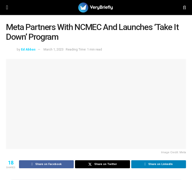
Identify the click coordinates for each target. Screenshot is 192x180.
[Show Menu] (7, 7)
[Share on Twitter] (102, 164)
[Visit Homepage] (95, 7)
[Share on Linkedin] (158, 164)
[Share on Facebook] (46, 164)
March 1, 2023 (54, 49)
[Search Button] (184, 7)
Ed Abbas (28, 49)
